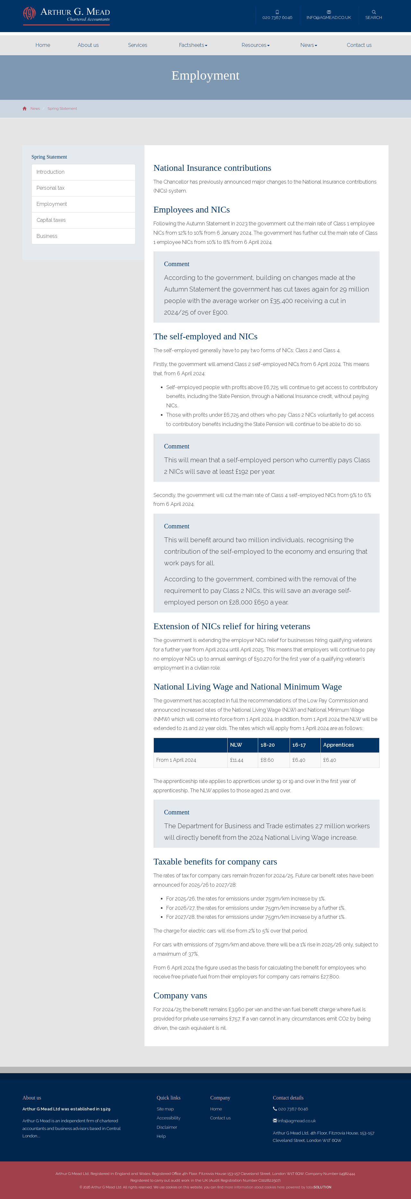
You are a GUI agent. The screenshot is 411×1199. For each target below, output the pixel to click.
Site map (165, 1109)
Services (137, 45)
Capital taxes (51, 220)
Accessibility (168, 1118)
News (309, 45)
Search (373, 15)
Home (43, 45)
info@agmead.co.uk (329, 15)
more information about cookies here (254, 1187)
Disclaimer (167, 1127)
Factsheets (193, 45)
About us (88, 45)
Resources (256, 45)
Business (47, 236)
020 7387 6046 (277, 15)
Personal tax (51, 188)
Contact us (359, 45)
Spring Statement (62, 109)
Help (161, 1136)
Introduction (51, 172)
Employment (52, 204)
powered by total (308, 1187)
